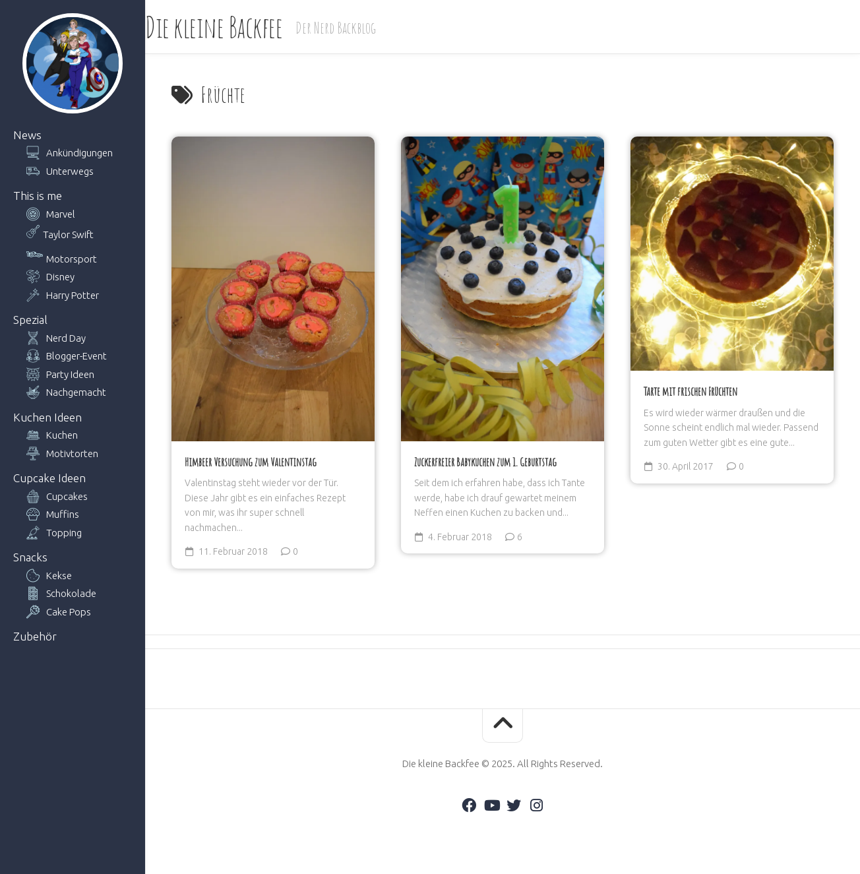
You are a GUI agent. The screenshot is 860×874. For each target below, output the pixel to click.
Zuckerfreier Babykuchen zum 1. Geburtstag (485, 461)
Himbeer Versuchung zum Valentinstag (251, 461)
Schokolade (71, 593)
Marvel (60, 214)
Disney (60, 276)
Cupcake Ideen (49, 478)
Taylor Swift (68, 234)
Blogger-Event (76, 355)
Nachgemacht (76, 392)
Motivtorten (72, 453)
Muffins (62, 514)
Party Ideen (70, 374)
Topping (64, 532)
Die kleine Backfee (240, 26)
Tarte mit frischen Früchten (690, 391)
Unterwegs (70, 171)
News (27, 135)
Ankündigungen (79, 152)
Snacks (30, 557)
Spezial (30, 319)
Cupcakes (67, 496)
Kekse (59, 575)
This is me (37, 195)
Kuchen (62, 435)
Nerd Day (66, 338)
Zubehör (35, 636)
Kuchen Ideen (47, 417)
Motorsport (71, 259)
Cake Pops (68, 611)
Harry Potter (72, 295)
